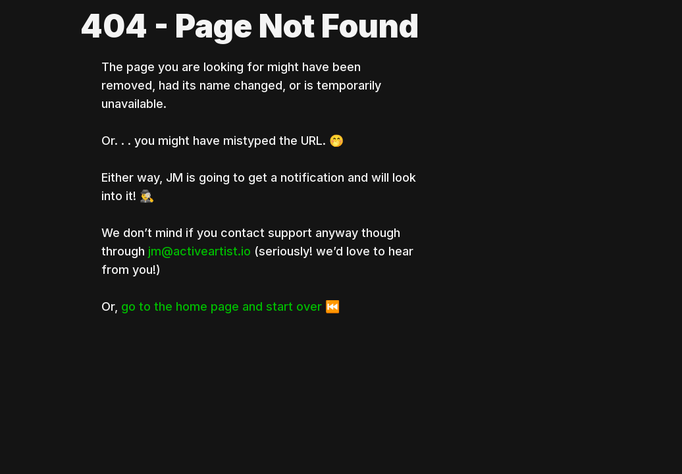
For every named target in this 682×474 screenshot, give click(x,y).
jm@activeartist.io (199, 251)
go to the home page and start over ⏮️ (230, 306)
